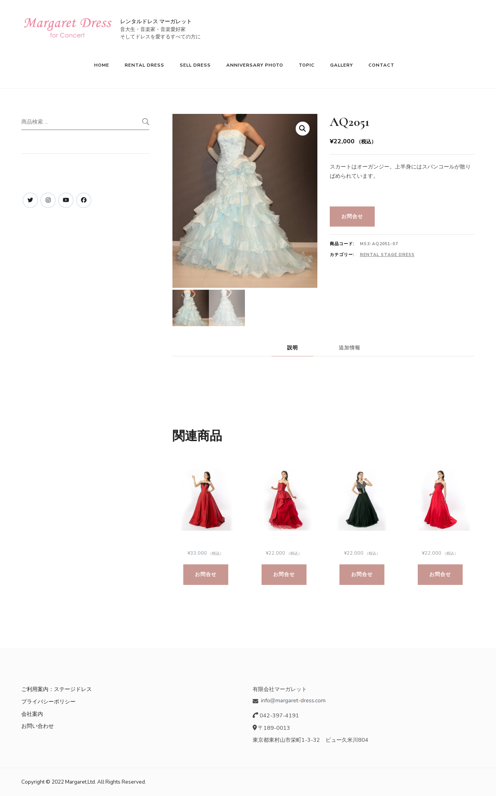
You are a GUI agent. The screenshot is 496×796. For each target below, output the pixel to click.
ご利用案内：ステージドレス (56, 689)
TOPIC (307, 65)
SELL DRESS (195, 65)
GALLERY (341, 65)
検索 (145, 121)
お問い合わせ (37, 726)
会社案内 (32, 714)
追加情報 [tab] (349, 347)
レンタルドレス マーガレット (156, 21)
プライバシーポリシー (48, 701)
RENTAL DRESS (144, 65)
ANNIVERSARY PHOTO (254, 65)
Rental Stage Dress (387, 255)
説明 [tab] (292, 347)
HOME (101, 65)
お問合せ (352, 216)
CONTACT (381, 65)
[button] (303, 129)
